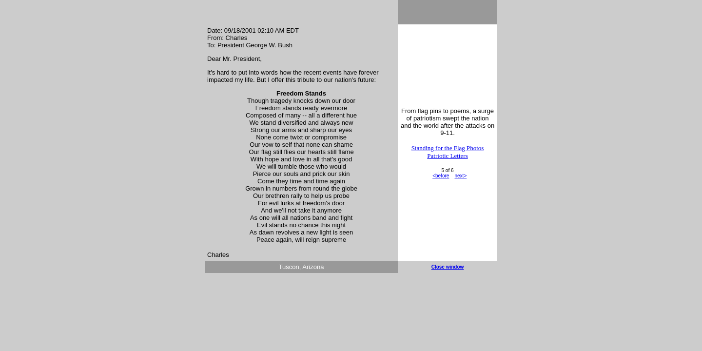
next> (460, 175)
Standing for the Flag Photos (447, 148)
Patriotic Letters (447, 155)
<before (440, 175)
